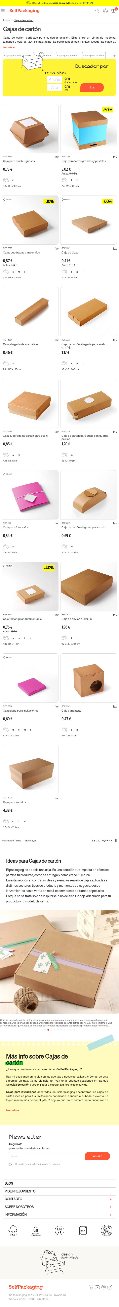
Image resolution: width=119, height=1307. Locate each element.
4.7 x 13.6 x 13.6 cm (12, 277)
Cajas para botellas (94, 55)
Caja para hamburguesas (19, 161)
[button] (45, 1030)
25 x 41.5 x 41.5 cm (70, 186)
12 (99, 840)
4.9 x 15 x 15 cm (10, 460)
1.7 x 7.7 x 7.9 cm (11, 735)
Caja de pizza (70, 252)
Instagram (109, 1287)
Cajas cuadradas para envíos (21, 252)
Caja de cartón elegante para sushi (83, 527)
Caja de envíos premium (77, 618)
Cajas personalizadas (16, 55)
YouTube (97, 1287)
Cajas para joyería (67, 55)
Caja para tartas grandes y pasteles (84, 161)
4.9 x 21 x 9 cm (68, 460)
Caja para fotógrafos (16, 527)
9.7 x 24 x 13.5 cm (11, 827)
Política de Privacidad (48, 1164)
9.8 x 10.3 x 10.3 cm (12, 186)
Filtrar (92, 87)
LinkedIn (91, 1287)
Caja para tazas (71, 710)
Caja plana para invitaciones (20, 710)
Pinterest (103, 1287)
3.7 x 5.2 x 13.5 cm (70, 552)
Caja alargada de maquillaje (20, 344)
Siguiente (109, 840)
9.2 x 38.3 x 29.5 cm (71, 643)
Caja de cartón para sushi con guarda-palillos (85, 437)
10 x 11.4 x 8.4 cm (69, 735)
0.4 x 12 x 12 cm (10, 552)
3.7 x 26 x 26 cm (69, 277)
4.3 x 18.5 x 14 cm (11, 643)
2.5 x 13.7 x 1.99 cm (12, 369)
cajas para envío (61, 3)
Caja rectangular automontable (22, 618)
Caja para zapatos (14, 802)
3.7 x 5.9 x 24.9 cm (70, 369)
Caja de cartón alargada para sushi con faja (83, 346)
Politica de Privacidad (52, 1294)
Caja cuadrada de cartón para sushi (25, 435)
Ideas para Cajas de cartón (33, 861)
